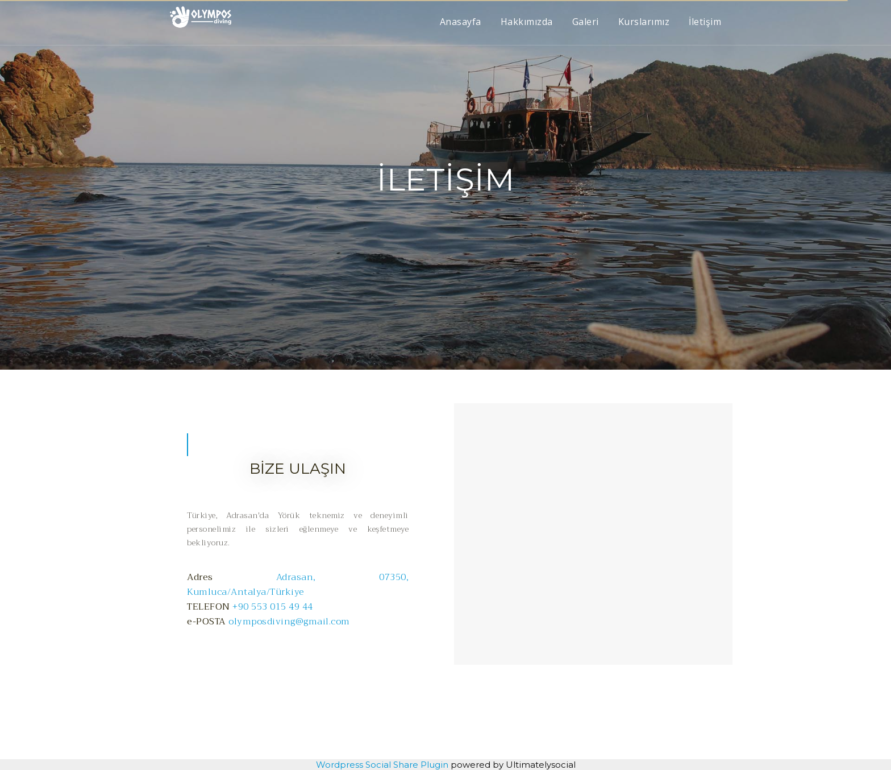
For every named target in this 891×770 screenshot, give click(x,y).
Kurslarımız (644, 21)
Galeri (585, 21)
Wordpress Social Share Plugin (383, 764)
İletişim (705, 21)
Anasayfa (460, 21)
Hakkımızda (527, 21)
